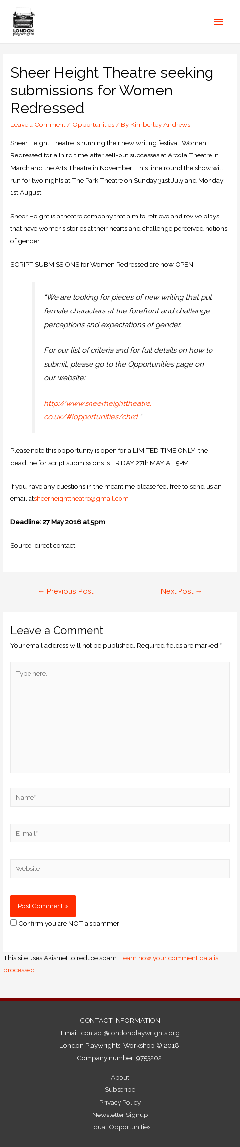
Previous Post (66, 591)
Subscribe (120, 1089)
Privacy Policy (120, 1102)
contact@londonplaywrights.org (130, 1033)
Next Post (182, 591)
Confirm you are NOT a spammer (64, 923)
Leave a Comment (37, 124)
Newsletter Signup (120, 1114)
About (120, 1077)
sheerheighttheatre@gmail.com (81, 498)
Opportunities (93, 124)
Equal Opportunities (120, 1127)
